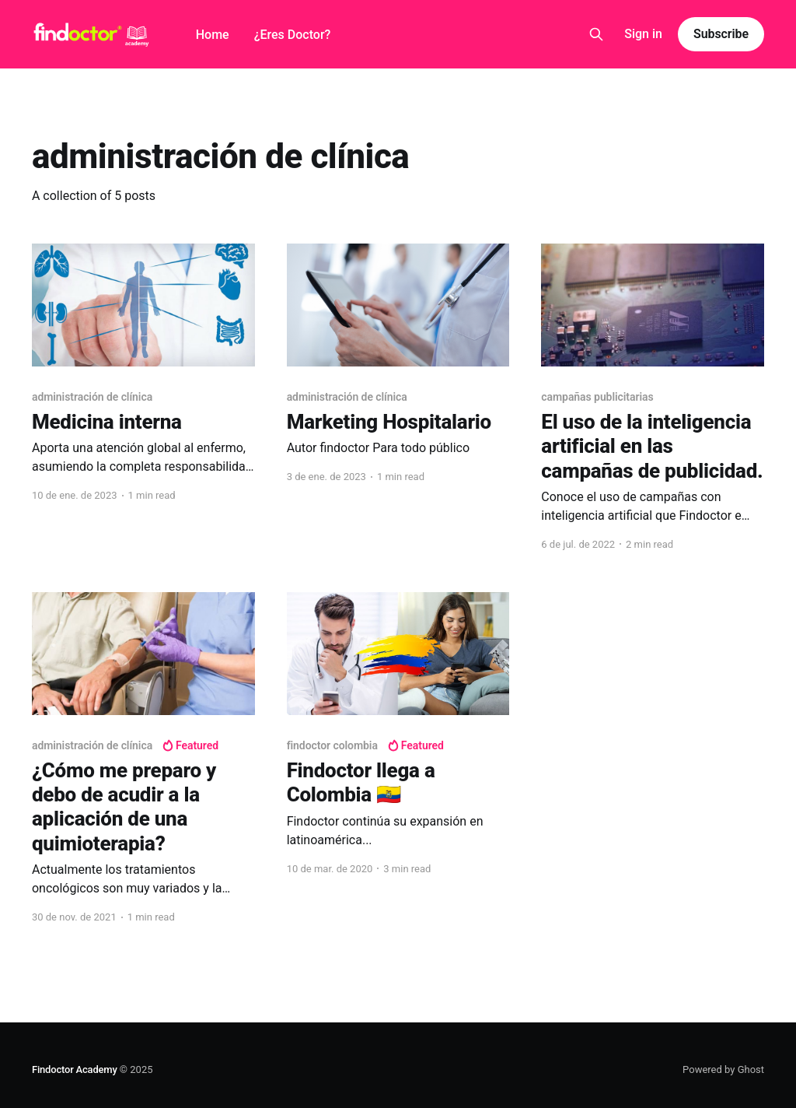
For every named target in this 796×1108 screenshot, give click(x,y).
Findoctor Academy (74, 1069)
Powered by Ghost (723, 1069)
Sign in (643, 33)
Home (212, 34)
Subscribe (721, 33)
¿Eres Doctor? (292, 34)
